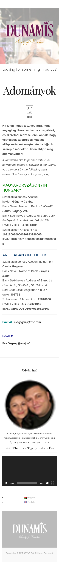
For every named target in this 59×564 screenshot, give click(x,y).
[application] (29, 471)
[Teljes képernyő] (52, 483)
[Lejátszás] (6, 483)
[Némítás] (47, 483)
